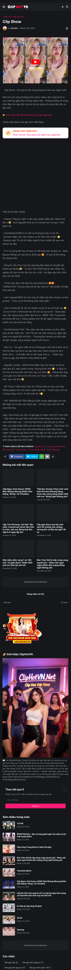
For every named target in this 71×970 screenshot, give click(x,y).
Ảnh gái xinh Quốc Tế (40, 967)
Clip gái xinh (18, 17)
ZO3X (19, 918)
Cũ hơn (64, 602)
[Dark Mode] (62, 7)
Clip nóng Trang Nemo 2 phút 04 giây (34, 847)
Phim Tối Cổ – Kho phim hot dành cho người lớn (36, 134)
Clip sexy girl (8, 449)
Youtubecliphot (24, 871)
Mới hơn (7, 602)
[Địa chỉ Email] (35, 800)
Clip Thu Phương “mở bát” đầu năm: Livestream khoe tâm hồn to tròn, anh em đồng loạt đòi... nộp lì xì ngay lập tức (18, 528)
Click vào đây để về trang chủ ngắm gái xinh (29, 115)
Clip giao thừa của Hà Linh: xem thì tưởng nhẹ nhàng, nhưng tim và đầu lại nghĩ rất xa (51, 528)
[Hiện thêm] (52, 456)
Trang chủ (7, 17)
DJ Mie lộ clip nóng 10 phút (29, 906)
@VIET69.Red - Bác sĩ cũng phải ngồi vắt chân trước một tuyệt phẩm (41, 835)
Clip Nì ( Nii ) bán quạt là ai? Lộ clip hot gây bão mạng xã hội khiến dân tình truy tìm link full (41, 894)
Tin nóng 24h (20, 449)
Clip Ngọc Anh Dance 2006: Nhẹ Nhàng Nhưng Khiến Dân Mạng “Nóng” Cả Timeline (17, 491)
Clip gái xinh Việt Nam (55, 446)
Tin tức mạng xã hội (36, 449)
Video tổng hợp (53, 449)
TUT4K (20, 823)
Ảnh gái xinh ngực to (15, 967)
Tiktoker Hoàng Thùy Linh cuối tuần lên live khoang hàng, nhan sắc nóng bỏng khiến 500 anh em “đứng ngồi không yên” (52, 493)
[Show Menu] (3, 7)
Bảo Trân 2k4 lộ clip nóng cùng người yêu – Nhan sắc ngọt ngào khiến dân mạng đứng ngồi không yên (52, 564)
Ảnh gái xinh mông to (32, 962)
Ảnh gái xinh (11, 962)
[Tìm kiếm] (67, 7)
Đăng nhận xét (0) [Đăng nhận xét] (35, 594)
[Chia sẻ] (66, 28)
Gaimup (20, 930)
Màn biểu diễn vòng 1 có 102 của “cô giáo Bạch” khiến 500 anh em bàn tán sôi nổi (17, 562)
